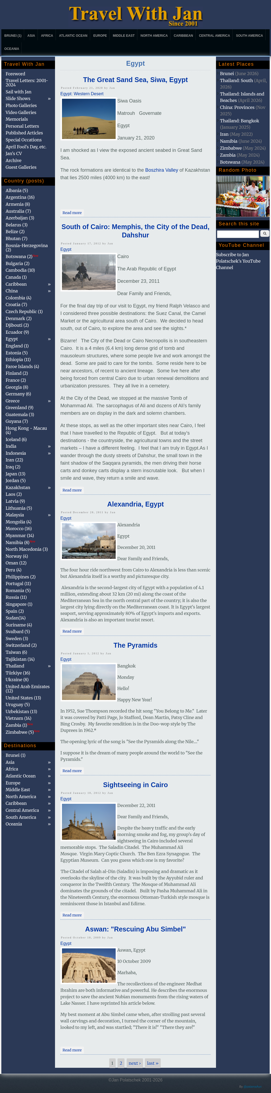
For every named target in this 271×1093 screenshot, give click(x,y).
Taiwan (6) (16, 652)
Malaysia (15, 515)
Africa (47, 36)
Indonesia (16, 453)
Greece (13, 401)
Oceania (11, 49)
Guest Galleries (21, 167)
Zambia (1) (19, 725)
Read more (73, 212)
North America (154, 36)
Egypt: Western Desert (82, 93)
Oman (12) (16, 563)
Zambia (228, 155)
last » (152, 1063)
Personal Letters (22, 126)
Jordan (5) (16, 480)
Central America (214, 36)
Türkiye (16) (18, 673)
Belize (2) (15, 231)
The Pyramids (135, 645)
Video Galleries (21, 112)
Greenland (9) (20, 407)
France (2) (16, 380)
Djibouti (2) (17, 325)
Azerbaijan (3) (20, 218)
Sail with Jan (18, 91)
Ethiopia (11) (18, 359)
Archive (13, 160)
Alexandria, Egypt (135, 504)
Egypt (65, 249)
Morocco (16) (19, 528)
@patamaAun (253, 1086)
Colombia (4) (18, 297)
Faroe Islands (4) (22, 366)
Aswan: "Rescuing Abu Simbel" (135, 929)
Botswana (230, 162)
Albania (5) (17, 190)
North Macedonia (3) (27, 549)
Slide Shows (18, 98)
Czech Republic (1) (24, 311)
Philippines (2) (21, 576)
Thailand (15, 666)
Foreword (15, 73)
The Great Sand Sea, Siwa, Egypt (135, 79)
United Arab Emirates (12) (28, 689)
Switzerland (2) (21, 645)
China (12, 291)
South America (249, 36)
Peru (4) (13, 570)
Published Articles (24, 132)
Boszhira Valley (161, 170)
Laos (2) (14, 494)
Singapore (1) (19, 604)
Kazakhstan (18, 487)
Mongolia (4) (18, 522)
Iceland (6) (16, 439)
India (11, 446)
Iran (224, 134)
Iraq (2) (13, 467)
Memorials (17, 119)
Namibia (228, 141)
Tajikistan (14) (20, 659)
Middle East (123, 36)
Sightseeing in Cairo (135, 784)
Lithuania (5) (19, 508)
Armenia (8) (18, 204)
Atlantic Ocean (73, 36)
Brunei (227, 73)
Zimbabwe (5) (23, 732)
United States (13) (23, 697)
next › (135, 1063)
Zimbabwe (231, 148)
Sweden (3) (17, 638)
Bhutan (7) (16, 238)
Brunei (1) (12, 36)
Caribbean (183, 36)
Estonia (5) (17, 352)
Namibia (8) (20, 542)
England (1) (17, 346)
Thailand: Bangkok (239, 120)
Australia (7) (18, 211)
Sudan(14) (16, 618)
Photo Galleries (21, 105)
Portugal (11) (18, 583)
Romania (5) (18, 590)
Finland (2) (17, 373)
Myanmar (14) (20, 535)
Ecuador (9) (17, 332)
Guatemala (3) (20, 414)
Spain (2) (15, 611)
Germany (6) (18, 394)
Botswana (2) (22, 256)
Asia (31, 36)
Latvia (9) (15, 501)
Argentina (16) (20, 197)
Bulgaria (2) (18, 263)
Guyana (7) (17, 421)
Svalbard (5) (18, 631)
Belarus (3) (17, 225)
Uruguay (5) (18, 704)
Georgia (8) (17, 387)
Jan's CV (14, 153)
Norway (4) (17, 556)
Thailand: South (236, 80)
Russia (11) (16, 597)
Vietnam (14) (18, 718)
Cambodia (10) (20, 270)
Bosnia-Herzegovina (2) (27, 247)
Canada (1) (16, 277)
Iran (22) (14, 460)
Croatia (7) (16, 304)
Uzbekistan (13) (21, 711)
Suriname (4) (19, 625)
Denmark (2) (19, 318)
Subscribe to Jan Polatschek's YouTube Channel (238, 261)
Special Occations (24, 139)
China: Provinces (237, 107)
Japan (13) (15, 473)
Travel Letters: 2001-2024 (27, 82)
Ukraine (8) (17, 679)
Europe (100, 36)
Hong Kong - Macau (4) (26, 430)
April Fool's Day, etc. (26, 146)
